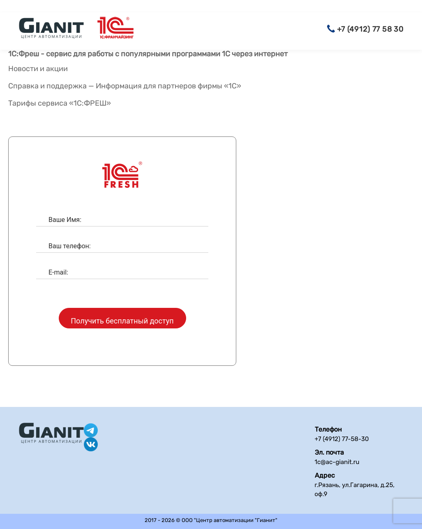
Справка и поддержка (47, 85)
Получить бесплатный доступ (122, 320)
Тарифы (22, 103)
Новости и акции (38, 69)
